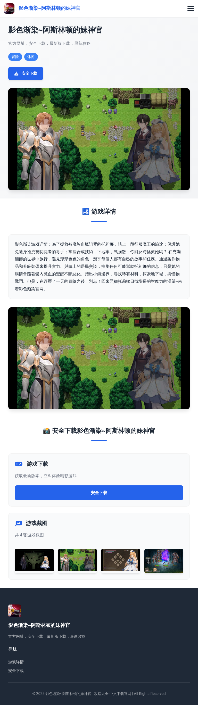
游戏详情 (16, 662)
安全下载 (25, 73)
